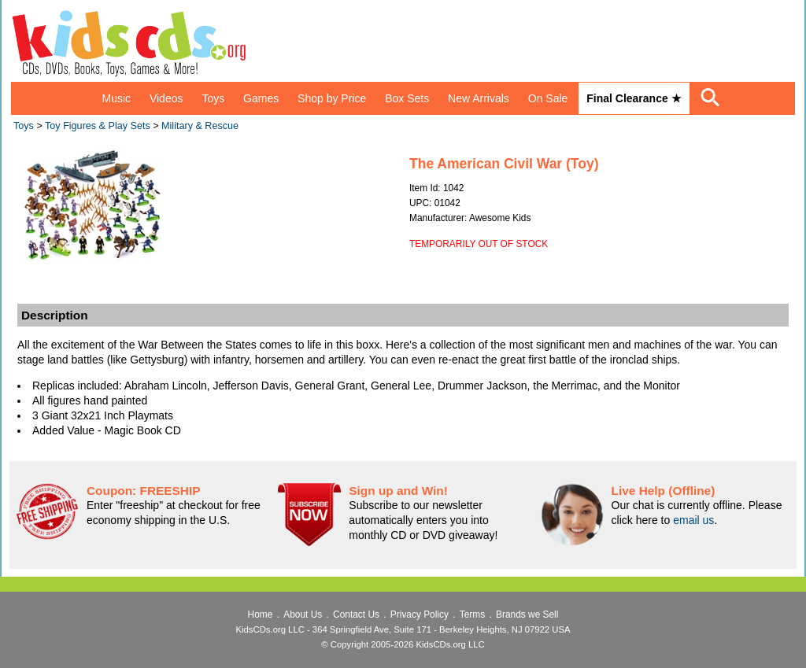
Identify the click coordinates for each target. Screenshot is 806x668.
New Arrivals (478, 98)
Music (116, 98)
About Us (302, 614)
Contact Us (356, 614)
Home (260, 614)
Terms (472, 614)
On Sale (548, 98)
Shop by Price (332, 98)
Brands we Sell (527, 614)
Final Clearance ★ (633, 98)
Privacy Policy (419, 614)
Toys (213, 98)
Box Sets (407, 98)
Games (261, 98)
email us (693, 520)
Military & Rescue (199, 125)
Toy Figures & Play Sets (97, 125)
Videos (166, 98)
